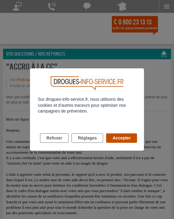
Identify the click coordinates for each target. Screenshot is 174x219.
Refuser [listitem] (54, 138)
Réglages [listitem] (87, 138)
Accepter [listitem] (121, 138)
